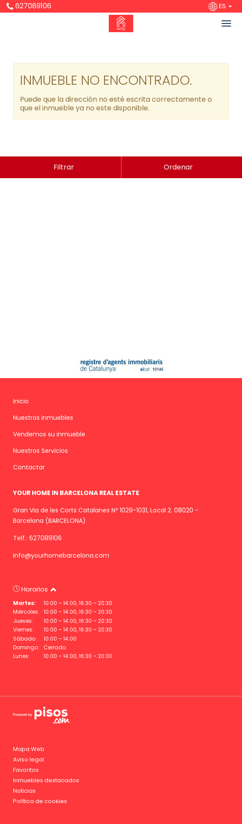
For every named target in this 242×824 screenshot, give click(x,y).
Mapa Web (28, 749)
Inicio (21, 401)
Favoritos (26, 770)
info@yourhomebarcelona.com (61, 555)
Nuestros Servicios (40, 450)
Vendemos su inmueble (49, 434)
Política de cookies (40, 801)
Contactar (29, 467)
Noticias (24, 791)
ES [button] (221, 5)
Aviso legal (28, 759)
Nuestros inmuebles (43, 417)
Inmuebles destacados (46, 780)
